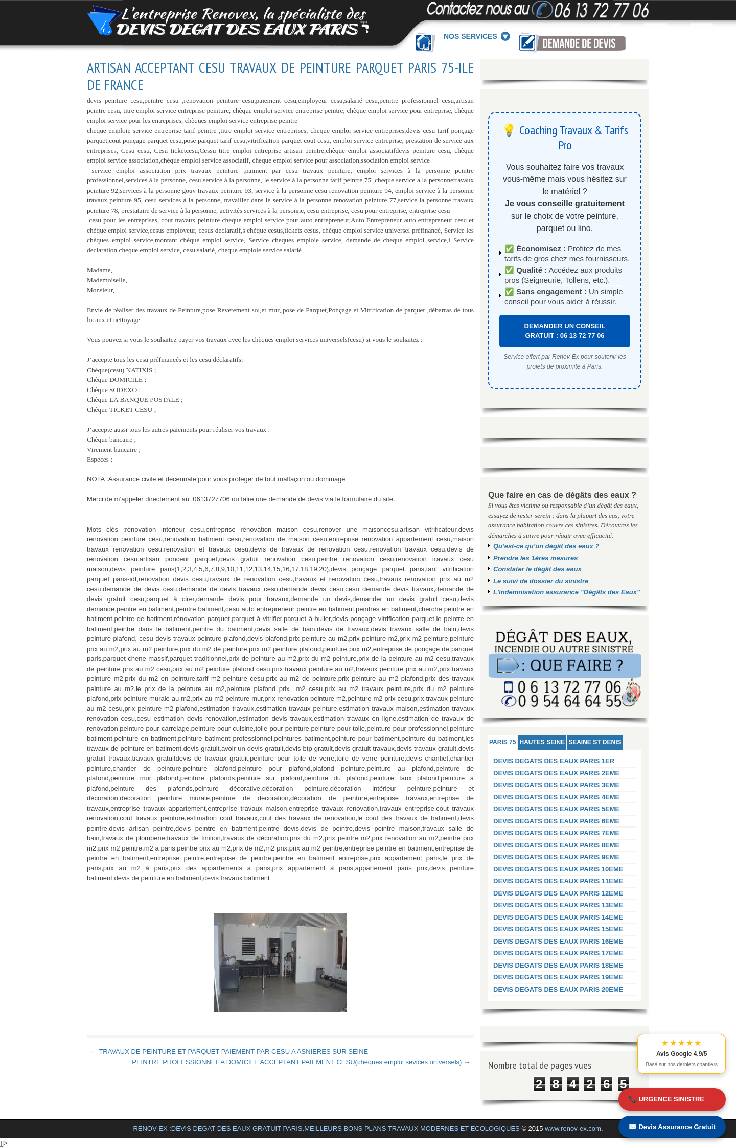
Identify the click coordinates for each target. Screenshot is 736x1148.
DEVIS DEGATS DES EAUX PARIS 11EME (558, 881)
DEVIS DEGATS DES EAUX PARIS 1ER (553, 761)
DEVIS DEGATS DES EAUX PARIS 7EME (556, 833)
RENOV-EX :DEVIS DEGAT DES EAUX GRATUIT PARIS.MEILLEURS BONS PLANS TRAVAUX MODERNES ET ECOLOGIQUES (326, 1128)
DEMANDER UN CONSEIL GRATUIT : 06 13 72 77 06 (565, 331)
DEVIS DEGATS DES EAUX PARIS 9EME (556, 857)
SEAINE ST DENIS (594, 742)
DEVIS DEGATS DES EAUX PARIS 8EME (556, 845)
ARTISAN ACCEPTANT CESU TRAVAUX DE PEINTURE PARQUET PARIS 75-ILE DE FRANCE (280, 76)
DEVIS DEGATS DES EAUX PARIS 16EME (558, 941)
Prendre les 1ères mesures (535, 558)
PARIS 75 (502, 742)
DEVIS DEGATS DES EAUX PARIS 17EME (558, 953)
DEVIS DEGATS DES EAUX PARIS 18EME (558, 965)
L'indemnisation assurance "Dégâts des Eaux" (566, 592)
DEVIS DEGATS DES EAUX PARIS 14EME (558, 917)
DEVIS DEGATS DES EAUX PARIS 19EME (558, 977)
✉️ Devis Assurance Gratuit (672, 1127)
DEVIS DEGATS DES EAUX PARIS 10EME (558, 869)
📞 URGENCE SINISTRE (666, 1099)
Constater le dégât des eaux (537, 569)
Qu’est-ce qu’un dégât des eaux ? (546, 546)
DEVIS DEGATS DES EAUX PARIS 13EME (558, 905)
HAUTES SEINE (542, 742)
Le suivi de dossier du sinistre (540, 581)
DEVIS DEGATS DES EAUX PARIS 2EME (556, 773)
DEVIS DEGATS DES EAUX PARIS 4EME (556, 797)
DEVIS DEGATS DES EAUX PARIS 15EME (558, 929)
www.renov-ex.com (573, 1128)
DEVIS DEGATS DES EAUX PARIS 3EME (556, 785)
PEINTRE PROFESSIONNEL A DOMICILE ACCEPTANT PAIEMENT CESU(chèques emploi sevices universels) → (301, 1062)
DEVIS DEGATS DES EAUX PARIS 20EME (558, 989)
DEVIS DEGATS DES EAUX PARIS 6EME (556, 821)
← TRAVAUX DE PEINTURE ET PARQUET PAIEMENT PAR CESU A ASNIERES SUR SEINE (229, 1051)
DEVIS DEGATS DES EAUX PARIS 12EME (558, 893)
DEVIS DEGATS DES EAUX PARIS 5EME (556, 809)
